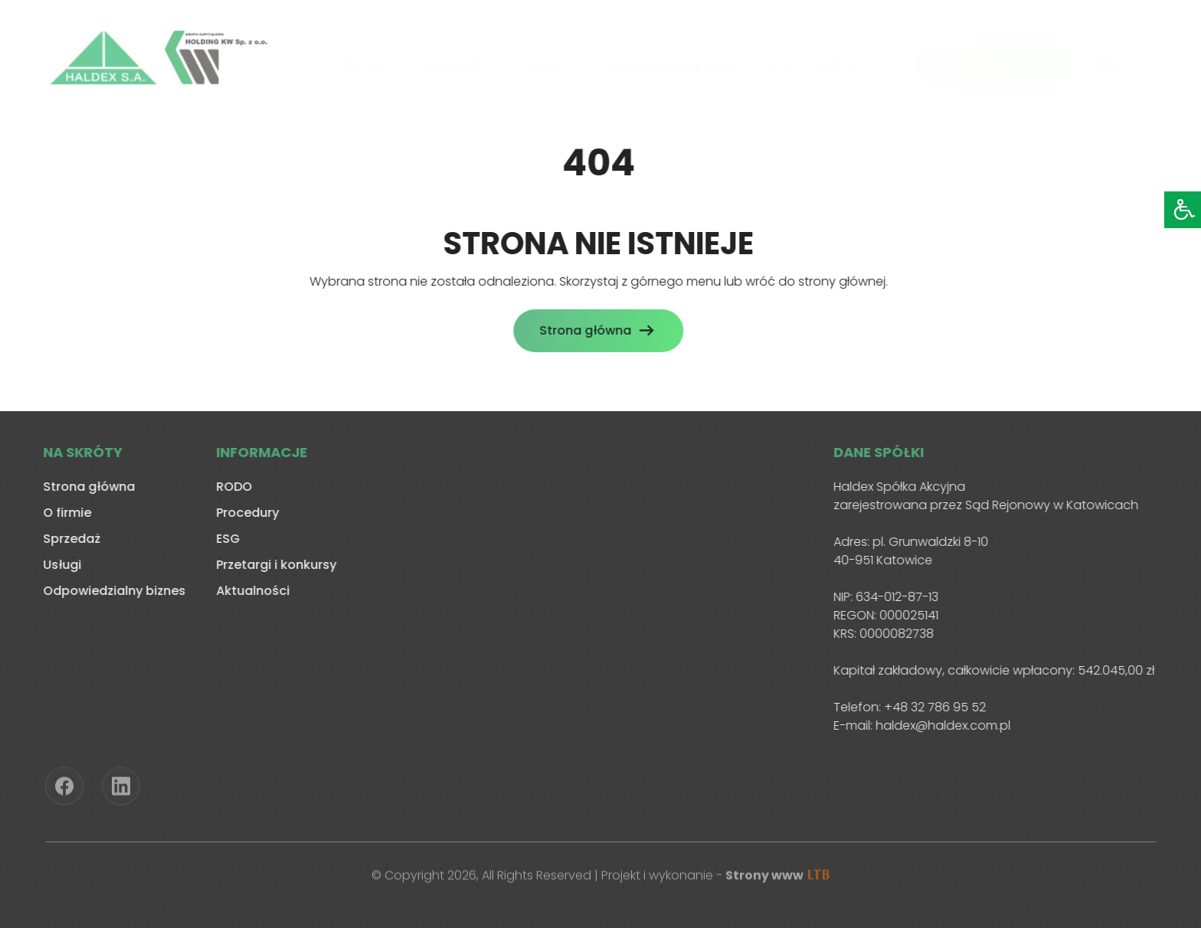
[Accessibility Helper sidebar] (1182, 209)
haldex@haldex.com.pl (940, 725)
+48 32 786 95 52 (932, 707)
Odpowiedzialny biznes (674, 61)
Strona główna (583, 330)
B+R (782, 61)
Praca (838, 61)
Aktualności (250, 591)
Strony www (777, 877)
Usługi (542, 61)
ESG (225, 538)
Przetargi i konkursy (274, 564)
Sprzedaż (451, 61)
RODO (232, 486)
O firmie (355, 61)
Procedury (245, 512)
